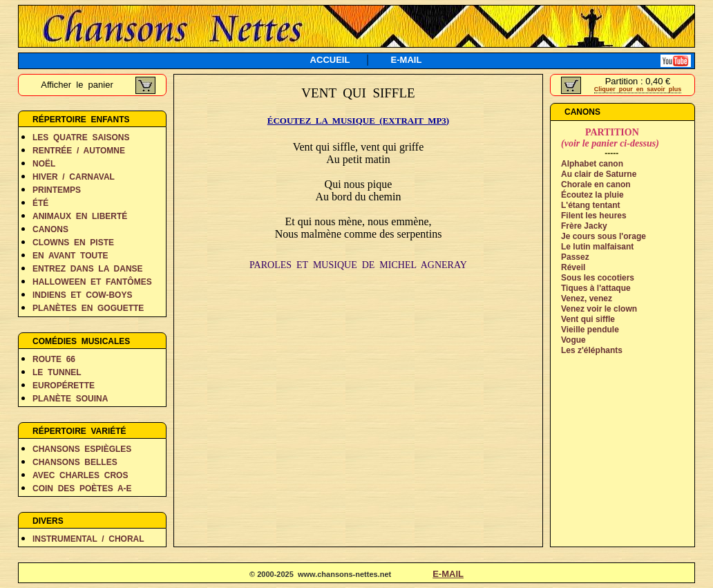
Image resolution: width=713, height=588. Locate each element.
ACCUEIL (330, 60)
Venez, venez (586, 298)
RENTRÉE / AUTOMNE (78, 150)
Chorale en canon (596, 184)
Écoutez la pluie (592, 195)
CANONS (50, 229)
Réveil (573, 267)
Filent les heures (594, 215)
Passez (575, 257)
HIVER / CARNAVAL (73, 177)
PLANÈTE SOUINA (70, 399)
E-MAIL (406, 60)
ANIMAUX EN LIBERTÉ (79, 216)
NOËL (43, 164)
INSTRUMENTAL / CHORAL (88, 539)
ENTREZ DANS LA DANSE (87, 269)
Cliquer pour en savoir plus (638, 89)
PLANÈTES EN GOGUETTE (88, 308)
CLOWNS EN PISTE (73, 242)
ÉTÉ (40, 203)
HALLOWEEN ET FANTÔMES (92, 282)
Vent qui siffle (588, 319)
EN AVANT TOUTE (70, 255)
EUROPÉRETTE (63, 385)
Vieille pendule (590, 329)
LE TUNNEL (57, 372)
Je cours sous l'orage (603, 236)
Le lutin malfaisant (597, 247)
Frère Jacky (584, 226)
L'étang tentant (590, 205)
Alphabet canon (592, 164)
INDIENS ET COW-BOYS (82, 295)
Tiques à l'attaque (596, 288)
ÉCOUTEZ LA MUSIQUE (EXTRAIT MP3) (358, 120)
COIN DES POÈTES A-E (82, 488)
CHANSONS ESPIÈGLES (81, 449)
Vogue (573, 340)
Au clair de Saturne (598, 174)
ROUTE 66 (53, 359)
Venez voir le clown (599, 309)
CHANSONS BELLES (74, 462)
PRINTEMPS (56, 190)
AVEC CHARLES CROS (80, 475)
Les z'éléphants (591, 350)
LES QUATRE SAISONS (80, 137)
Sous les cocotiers (597, 278)
